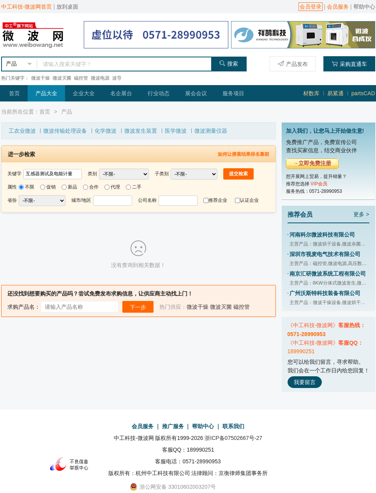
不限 (29, 187)
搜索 (228, 63)
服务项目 (233, 93)
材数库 (311, 93)
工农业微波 (22, 131)
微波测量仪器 (210, 131)
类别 (92, 173)
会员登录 (310, 7)
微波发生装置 (140, 131)
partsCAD (363, 93)
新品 (72, 187)
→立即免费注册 (312, 163)
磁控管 (81, 78)
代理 (115, 187)
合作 (94, 187)
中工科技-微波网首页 (26, 7)
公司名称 (147, 200)
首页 (14, 93)
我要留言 (305, 382)
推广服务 (173, 426)
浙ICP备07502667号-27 (233, 438)
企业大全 (84, 93)
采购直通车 (349, 64)
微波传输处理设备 (65, 131)
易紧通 (335, 93)
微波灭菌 (62, 78)
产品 (66, 112)
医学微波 (176, 131)
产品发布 (293, 64)
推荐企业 (217, 200)
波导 (117, 78)
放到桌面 (67, 7)
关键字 (14, 173)
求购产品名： (23, 307)
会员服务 (338, 7)
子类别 (162, 173)
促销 (51, 187)
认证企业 (249, 200)
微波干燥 (40, 78)
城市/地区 (81, 200)
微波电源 (100, 78)
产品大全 (46, 93)
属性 (12, 187)
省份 (12, 200)
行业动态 (158, 93)
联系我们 (233, 426)
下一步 (138, 307)
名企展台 (121, 93)
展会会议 (196, 93)
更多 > (361, 214)
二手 (136, 187)
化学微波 (106, 131)
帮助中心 (364, 7)
